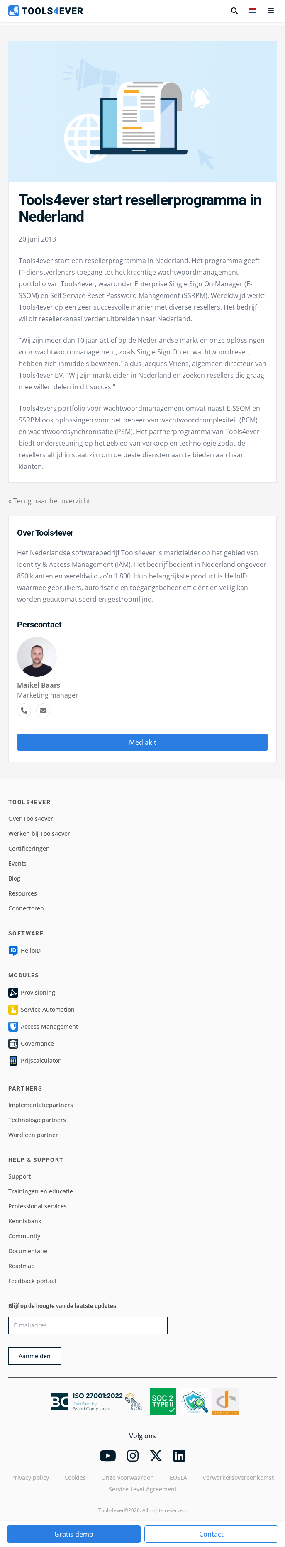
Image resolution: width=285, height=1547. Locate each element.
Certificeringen (29, 848)
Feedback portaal (32, 1281)
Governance (31, 1044)
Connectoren (26, 908)
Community (24, 1236)
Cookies (75, 1477)
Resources (22, 893)
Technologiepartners (37, 1120)
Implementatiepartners (40, 1105)
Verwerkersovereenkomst (238, 1477)
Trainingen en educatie (40, 1191)
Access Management (43, 1027)
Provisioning (31, 993)
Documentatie (27, 1251)
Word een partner (33, 1135)
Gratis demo (73, 1534)
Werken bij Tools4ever (39, 833)
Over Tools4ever (30, 818)
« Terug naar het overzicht (49, 500)
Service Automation (41, 1010)
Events (17, 863)
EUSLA (178, 1477)
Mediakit (142, 742)
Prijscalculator (34, 1061)
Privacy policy (30, 1477)
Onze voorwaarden (127, 1477)
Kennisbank (24, 1221)
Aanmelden (35, 1356)
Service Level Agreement (143, 1489)
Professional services (37, 1206)
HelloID (24, 951)
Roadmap (21, 1266)
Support (19, 1176)
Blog (14, 878)
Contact (211, 1534)
